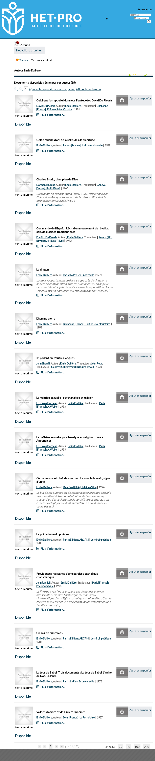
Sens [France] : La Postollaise (79, 717)
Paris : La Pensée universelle (78, 275)
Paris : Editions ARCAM (76, 539)
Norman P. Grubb (45, 185)
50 (128, 746)
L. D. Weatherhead (46, 403)
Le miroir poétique (101, 539)
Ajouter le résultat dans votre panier (52, 89)
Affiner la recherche (88, 89)
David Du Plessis (45, 106)
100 (137, 746)
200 (146, 746)
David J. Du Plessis (46, 237)
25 (120, 746)
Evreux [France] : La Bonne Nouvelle (83, 145)
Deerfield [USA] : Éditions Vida (79, 487)
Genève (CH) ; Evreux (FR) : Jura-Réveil (72, 367)
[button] (122, 100)
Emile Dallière (73, 106)
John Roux (96, 363)
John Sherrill (43, 363)
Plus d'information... (52, 114)
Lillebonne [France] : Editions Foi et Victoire (86, 324)
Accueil (22, 45)
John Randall (43, 582)
